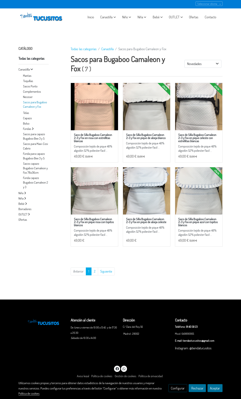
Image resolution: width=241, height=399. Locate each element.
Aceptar (215, 388)
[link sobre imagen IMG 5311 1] (146, 106)
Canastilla (107, 49)
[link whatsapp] (124, 368)
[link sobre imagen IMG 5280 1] (198, 106)
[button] (108, 17)
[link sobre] (42, 321)
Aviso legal (83, 376)
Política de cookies (101, 376)
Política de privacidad (151, 376)
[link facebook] (117, 368)
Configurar (178, 388)
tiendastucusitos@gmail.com (198, 340)
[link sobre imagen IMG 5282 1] (146, 191)
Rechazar (197, 388)
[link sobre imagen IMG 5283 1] (198, 191)
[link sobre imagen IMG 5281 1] (94, 191)
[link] (42, 17)
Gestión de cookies (125, 376)
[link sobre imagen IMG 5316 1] (94, 106)
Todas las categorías (84, 49)
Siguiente (106, 271)
